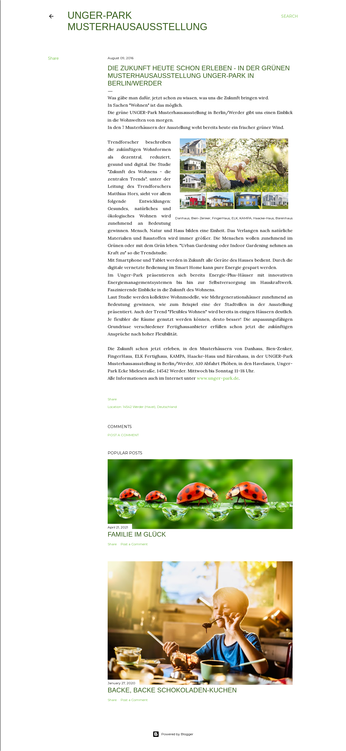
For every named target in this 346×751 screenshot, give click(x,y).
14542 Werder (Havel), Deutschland (150, 407)
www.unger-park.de (218, 378)
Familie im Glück (137, 534)
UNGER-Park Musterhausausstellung (137, 21)
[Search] (289, 16)
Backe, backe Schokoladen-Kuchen (172, 690)
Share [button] (53, 58)
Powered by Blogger (173, 734)
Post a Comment (123, 435)
